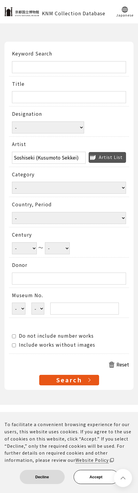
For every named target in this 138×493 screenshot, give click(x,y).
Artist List (111, 157)
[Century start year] (24, 248)
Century (22, 235)
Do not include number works (53, 336)
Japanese (125, 15)
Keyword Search (32, 54)
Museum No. (27, 295)
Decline (42, 477)
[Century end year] (57, 248)
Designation (27, 114)
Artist (19, 144)
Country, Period (32, 205)
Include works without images (53, 345)
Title (18, 84)
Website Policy (92, 460)
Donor (19, 265)
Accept (96, 477)
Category (23, 175)
